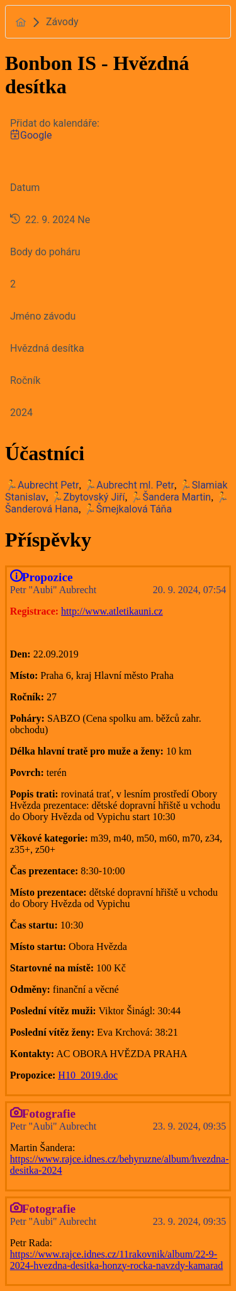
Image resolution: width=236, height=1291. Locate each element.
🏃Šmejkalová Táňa (128, 509)
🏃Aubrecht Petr (42, 485)
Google (31, 135)
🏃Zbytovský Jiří (88, 497)
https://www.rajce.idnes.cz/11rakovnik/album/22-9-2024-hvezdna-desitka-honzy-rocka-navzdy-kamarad (116, 1260)
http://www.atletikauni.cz (112, 611)
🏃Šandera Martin (170, 497)
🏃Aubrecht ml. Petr (129, 485)
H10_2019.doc (88, 1075)
